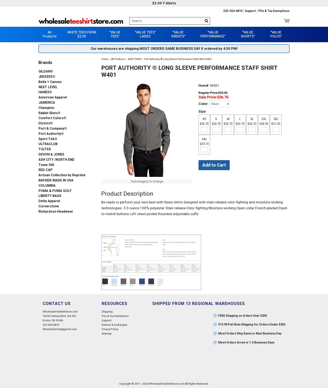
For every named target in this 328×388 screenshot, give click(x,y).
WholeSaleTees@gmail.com (60, 329)
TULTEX (44, 149)
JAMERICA (46, 103)
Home (104, 59)
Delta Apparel (49, 201)
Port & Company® (52, 128)
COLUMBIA (47, 186)
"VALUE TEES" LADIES (145, 34)
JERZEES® (46, 77)
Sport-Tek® (47, 139)
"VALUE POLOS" (276, 34)
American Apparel (52, 97)
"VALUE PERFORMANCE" (212, 34)
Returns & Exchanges (114, 325)
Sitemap (107, 334)
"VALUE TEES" (114, 34)
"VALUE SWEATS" (178, 34)
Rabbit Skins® (49, 113)
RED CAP (45, 170)
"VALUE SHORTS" (248, 34)
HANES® (45, 92)
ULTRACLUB (48, 144)
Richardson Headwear (55, 211)
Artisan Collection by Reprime (62, 175)
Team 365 (46, 165)
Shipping (107, 312)
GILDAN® (45, 71)
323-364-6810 (232, 11)
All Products (49, 34)
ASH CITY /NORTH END (56, 160)
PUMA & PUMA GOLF (55, 191)
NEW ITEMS (134, 59)
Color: (203, 103)
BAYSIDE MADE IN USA (55, 180)
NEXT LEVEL (48, 87)
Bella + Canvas (50, 82)
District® (45, 123)
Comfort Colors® (52, 118)
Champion (46, 108)
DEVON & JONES (51, 154)
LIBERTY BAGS (49, 196)
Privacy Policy (110, 329)
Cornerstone (48, 206)
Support (250, 11)
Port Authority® (51, 134)
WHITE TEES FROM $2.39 (81, 34)
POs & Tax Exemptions (274, 11)
